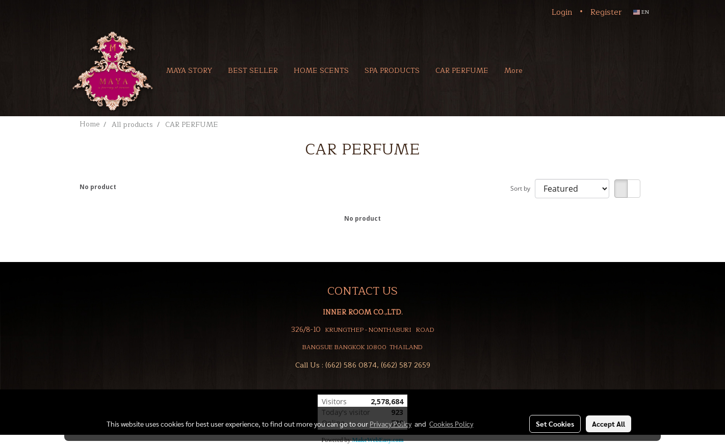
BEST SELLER (253, 70)
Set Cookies (555, 423)
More (513, 70)
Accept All (608, 423)
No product (98, 186)
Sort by (522, 188)
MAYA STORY (189, 70)
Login (562, 12)
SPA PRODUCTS (392, 70)
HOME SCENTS (321, 70)
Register (606, 12)
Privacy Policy (390, 423)
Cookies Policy (451, 423)
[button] (545, 70)
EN (641, 12)
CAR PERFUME (461, 70)
